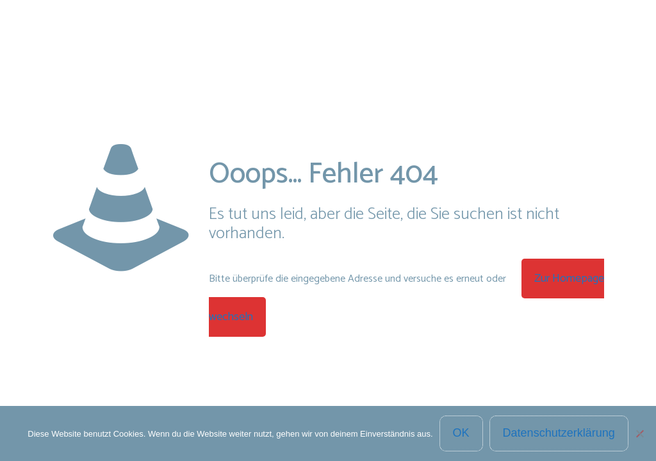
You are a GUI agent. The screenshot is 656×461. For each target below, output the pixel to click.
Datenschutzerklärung (559, 432)
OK (461, 432)
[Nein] (640, 433)
